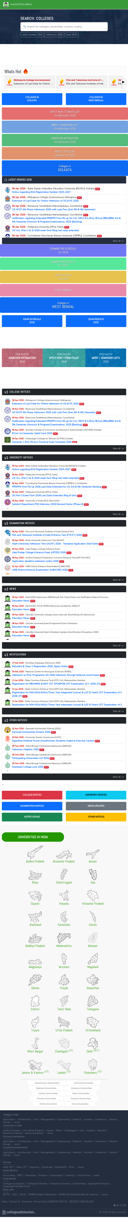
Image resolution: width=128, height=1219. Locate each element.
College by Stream (37, 1185)
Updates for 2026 (65, 153)
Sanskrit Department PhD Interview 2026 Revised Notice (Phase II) (50, 509)
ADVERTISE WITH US (58, 1203)
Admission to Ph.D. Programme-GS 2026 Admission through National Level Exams (58, 680)
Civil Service (83, 1177)
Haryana (101, 1132)
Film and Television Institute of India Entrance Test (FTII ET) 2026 (50, 539)
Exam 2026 (71, 34)
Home (4, 1203)
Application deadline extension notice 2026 (51, 566)
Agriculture (9, 1121)
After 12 (21, 1169)
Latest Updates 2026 (32, 34)
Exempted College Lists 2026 (41, 771)
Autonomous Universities (40, 1089)
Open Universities (88, 1094)
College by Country (59, 1185)
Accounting (9, 1177)
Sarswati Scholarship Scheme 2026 (36, 736)
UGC (14, 1196)
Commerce (100, 1121)
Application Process (98, 1185)
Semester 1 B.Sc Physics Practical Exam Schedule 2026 (44, 446)
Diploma (34, 1169)
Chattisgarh (70, 1132)
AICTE (6, 1196)
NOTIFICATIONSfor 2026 (63, 277)
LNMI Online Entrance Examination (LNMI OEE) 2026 (42, 574)
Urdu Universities (64, 1105)
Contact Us (14, 1203)
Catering (69, 1177)
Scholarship (79, 1185)
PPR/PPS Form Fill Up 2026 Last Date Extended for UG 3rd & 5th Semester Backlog (57, 237)
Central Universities (66, 1089)
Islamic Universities (66, 1094)
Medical (77, 1121)
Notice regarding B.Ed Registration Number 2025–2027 (56, 190)
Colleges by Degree (13, 1185)
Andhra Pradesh (11, 1132)
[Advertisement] (64, 54)
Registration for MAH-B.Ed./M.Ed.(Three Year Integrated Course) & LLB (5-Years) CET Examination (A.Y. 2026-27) (67, 699)
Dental (112, 1121)
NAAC (23, 1196)
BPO (20, 1177)
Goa (81, 1132)
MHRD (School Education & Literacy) (78, 1196)
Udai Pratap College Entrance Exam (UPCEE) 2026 (42, 557)
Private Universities (41, 1100)
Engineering (63, 1121)
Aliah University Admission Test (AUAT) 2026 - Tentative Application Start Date (58, 548)
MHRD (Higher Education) (42, 1196)
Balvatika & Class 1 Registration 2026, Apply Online (43, 671)
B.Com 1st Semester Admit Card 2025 (56, 438)
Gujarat (90, 1132)
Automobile (56, 1177)
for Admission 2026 (64, 113)
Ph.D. (71, 1169)
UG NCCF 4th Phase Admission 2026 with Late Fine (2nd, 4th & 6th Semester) (53, 207)
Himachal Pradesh (12, 1135)
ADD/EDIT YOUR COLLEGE (81, 1203)
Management (48, 1121)
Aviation (88, 1121)
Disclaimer (27, 1203)
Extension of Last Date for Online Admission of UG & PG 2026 (47, 199)
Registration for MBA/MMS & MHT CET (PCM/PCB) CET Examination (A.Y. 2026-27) (59, 688)
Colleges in (65, 168)
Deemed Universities (90, 1089)
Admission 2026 (54, 34)
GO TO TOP (119, 1207)
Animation (30, 1177)
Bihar (59, 1132)
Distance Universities (42, 1094)
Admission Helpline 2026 (41, 754)
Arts (36, 1121)
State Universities (88, 1100)
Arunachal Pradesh (33, 1132)
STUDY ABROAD (63, 290)
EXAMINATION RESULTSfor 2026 (63, 263)
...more (16, 1124)
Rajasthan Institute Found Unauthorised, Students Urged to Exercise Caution (56, 745)
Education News (60, 605)
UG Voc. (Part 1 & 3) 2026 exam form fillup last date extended (45, 228)
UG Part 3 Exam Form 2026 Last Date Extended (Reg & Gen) (47, 500)
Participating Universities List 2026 (41, 763)
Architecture (24, 1121)
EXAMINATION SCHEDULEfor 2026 (63, 250)
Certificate (46, 1169)
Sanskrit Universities (65, 1100)
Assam (49, 1132)
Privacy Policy (40, 1203)
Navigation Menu (17, 4)
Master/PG (60, 1169)
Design (6, 1124)
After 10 (8, 1169)
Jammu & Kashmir (34, 1135)
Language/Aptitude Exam (16, 1188)
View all (118, 241)
